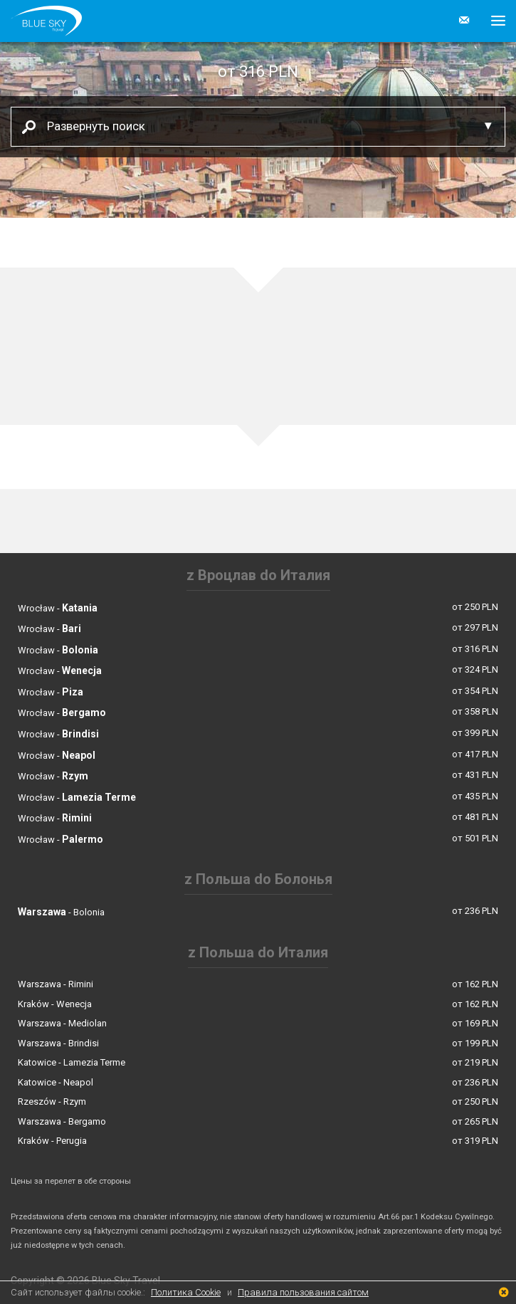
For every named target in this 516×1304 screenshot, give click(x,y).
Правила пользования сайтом (303, 1292)
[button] (492, 21)
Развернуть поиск (90, 125)
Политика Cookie (186, 1292)
